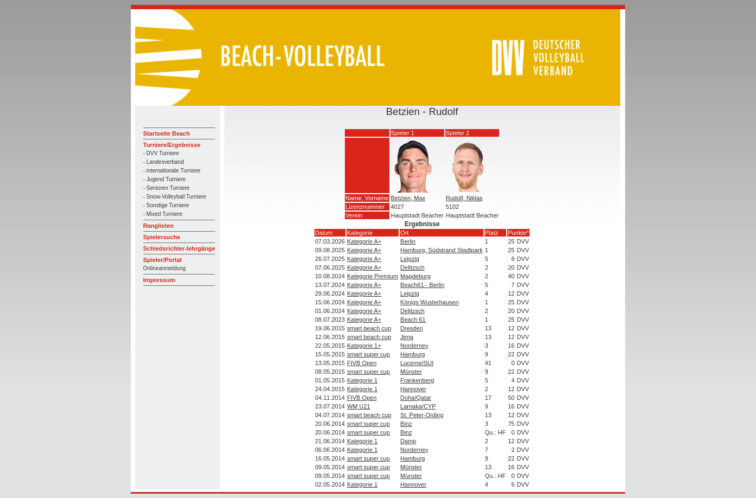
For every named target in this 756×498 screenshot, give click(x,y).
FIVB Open (361, 363)
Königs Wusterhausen (429, 302)
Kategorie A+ (364, 241)
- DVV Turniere (161, 153)
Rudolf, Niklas (464, 198)
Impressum (159, 280)
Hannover (413, 389)
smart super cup (368, 354)
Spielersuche (161, 237)
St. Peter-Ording (421, 415)
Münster (411, 371)
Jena (406, 337)
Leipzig (409, 259)
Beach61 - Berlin (422, 285)
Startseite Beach (166, 133)
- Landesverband (163, 162)
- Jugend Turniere (164, 179)
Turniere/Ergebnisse (172, 145)
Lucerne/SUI (416, 363)
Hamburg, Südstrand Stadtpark (441, 250)
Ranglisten (158, 225)
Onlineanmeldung (164, 268)
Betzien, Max (408, 198)
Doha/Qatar (415, 397)
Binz (406, 423)
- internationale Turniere (172, 171)
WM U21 (358, 406)
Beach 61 (412, 319)
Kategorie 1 (362, 380)
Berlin (407, 241)
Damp (408, 441)
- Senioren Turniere (166, 188)
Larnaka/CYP (418, 406)
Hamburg (412, 354)
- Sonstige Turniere (166, 205)
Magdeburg (415, 276)
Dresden (411, 328)
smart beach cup (369, 328)
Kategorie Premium (372, 276)
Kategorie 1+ (364, 345)
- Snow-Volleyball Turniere (174, 197)
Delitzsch (412, 267)
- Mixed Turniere (162, 214)
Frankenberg (417, 380)
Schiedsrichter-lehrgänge (179, 248)
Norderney (414, 345)
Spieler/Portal (162, 260)
